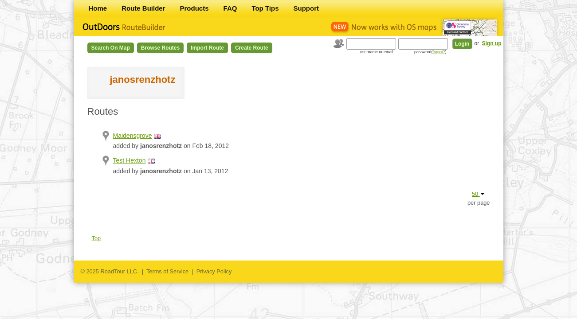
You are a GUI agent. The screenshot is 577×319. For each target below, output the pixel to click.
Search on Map (110, 48)
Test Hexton (129, 160)
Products (194, 8)
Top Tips (265, 8)
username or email (376, 52)
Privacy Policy (214, 271)
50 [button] (478, 194)
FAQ (230, 8)
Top (96, 238)
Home (98, 8)
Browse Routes (160, 48)
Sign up (492, 43)
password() (430, 52)
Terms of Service (167, 271)
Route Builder (143, 8)
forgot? (438, 52)
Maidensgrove (132, 135)
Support (306, 8)
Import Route (207, 48)
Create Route (251, 48)
